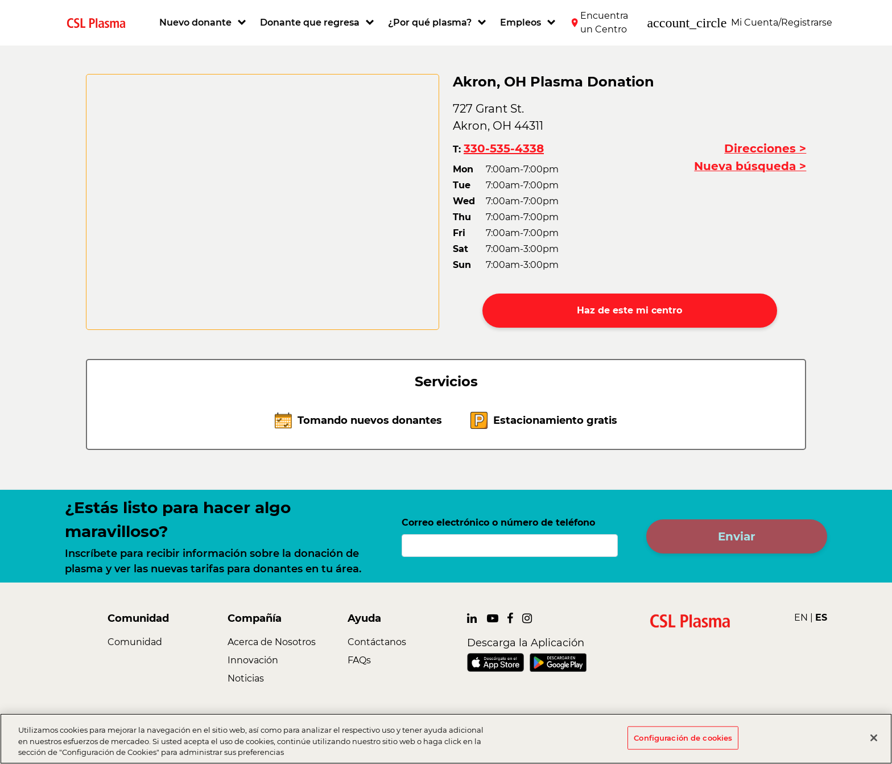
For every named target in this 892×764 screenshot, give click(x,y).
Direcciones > (765, 148)
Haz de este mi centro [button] (629, 310)
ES (821, 617)
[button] (204, 22)
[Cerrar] (873, 737)
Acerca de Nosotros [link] (272, 642)
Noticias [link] (246, 678)
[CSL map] (262, 202)
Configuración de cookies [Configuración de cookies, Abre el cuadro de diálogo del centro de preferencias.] (683, 737)
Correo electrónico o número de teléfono (498, 522)
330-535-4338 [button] (504, 148)
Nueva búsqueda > (750, 166)
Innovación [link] (253, 660)
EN (801, 617)
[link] (101, 22)
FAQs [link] (359, 660)
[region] (446, 738)
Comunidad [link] (135, 642)
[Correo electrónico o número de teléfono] (510, 545)
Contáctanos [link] (377, 642)
